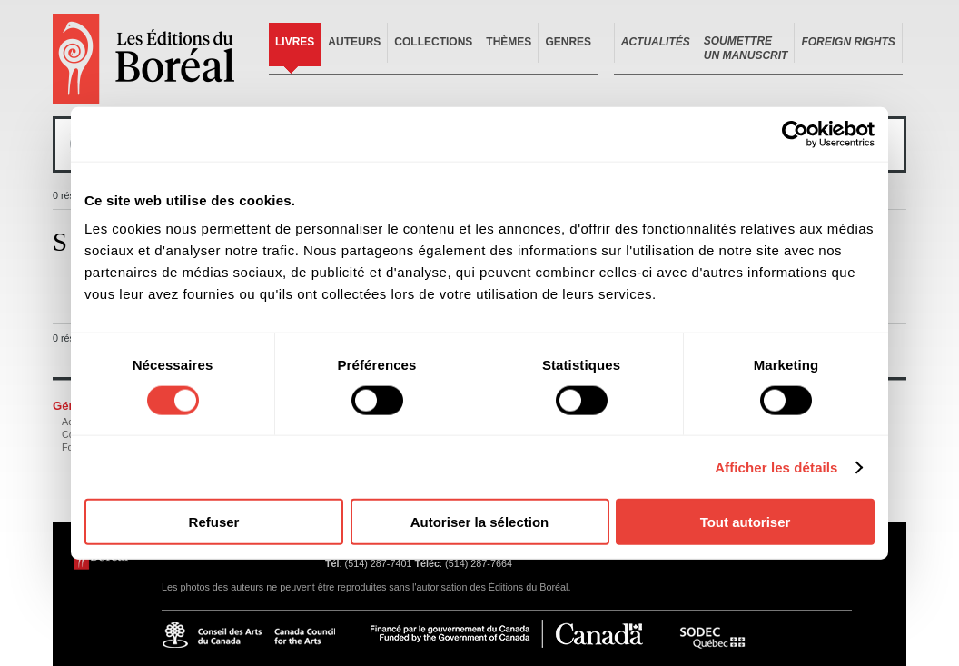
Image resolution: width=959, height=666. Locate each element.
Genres (568, 41)
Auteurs (354, 41)
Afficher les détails (776, 466)
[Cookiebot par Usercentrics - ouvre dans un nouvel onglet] (795, 133)
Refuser (214, 522)
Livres (294, 41)
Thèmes (508, 41)
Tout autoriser (745, 522)
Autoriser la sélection (479, 522)
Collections (433, 41)
